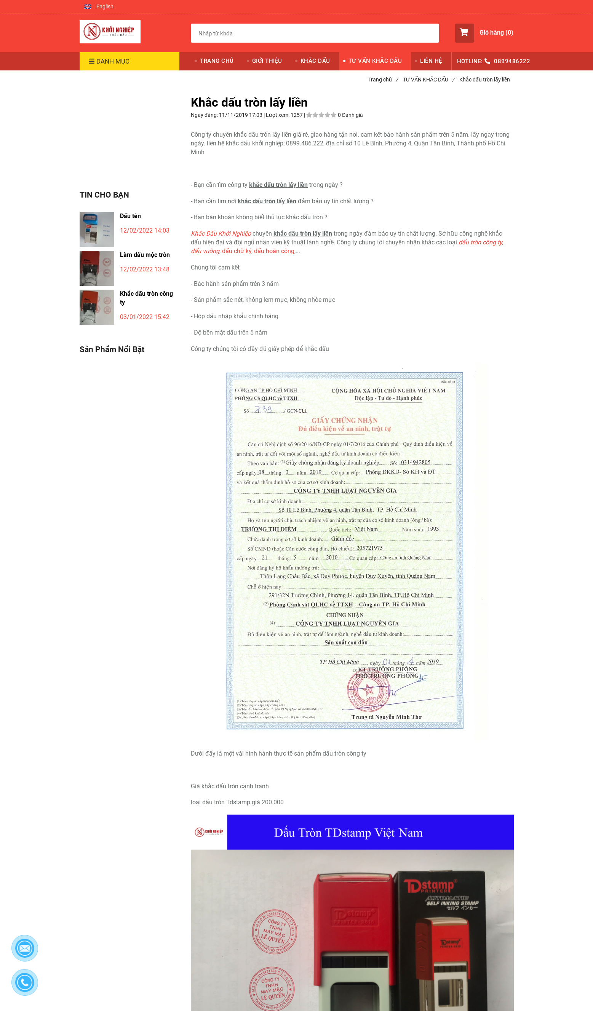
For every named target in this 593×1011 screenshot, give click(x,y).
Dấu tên (130, 216)
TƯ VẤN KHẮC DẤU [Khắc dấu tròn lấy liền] (375, 60)
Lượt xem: (278, 115)
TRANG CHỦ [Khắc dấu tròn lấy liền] (217, 60)
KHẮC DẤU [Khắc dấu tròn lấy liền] (315, 60)
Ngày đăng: (205, 115)
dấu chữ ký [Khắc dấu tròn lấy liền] (236, 251)
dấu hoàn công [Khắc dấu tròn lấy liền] (274, 251)
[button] (99, 7)
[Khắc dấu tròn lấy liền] (110, 32)
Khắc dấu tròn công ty (146, 298)
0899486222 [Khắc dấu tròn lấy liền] (512, 61)
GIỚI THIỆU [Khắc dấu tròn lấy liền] (267, 60)
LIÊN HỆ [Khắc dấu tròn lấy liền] (431, 60)
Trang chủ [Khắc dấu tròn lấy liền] (383, 80)
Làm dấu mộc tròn (145, 254)
